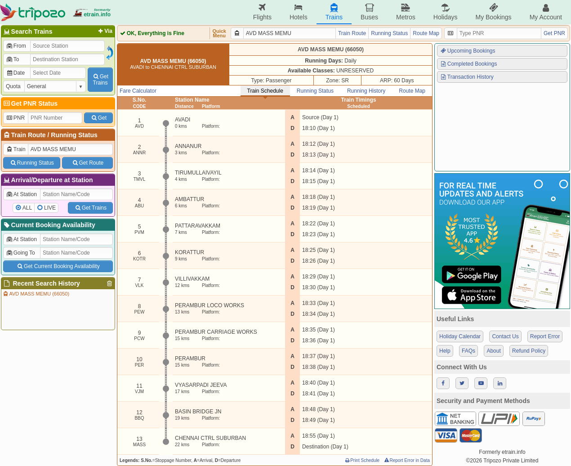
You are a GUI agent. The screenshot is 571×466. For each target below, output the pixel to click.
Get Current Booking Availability (57, 266)
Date (15, 73)
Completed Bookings (468, 64)
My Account (546, 12)
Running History (366, 91)
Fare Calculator (138, 91)
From (16, 46)
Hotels (299, 12)
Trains (334, 12)
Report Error (545, 336)
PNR (15, 118)
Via (104, 31)
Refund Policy (528, 351)
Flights (262, 12)
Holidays (445, 12)
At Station (21, 194)
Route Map (426, 33)
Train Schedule (265, 91)
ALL (27, 208)
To (12, 59)
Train (16, 149)
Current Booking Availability (48, 225)
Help (445, 351)
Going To (20, 253)
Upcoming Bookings (467, 51)
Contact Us (505, 336)
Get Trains (90, 208)
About (493, 351)
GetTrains (100, 79)
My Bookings (493, 12)
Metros (405, 12)
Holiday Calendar (460, 336)
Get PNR (554, 33)
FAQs (468, 351)
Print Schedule (361, 460)
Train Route (28, 135)
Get (98, 118)
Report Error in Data (407, 460)
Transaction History (467, 77)
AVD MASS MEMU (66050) (35, 293)
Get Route (87, 163)
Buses (369, 12)
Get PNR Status (30, 103)
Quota (13, 86)
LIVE (50, 208)
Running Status (74, 135)
